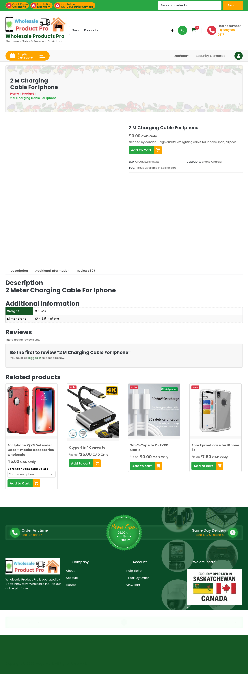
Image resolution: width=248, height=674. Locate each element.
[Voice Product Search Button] (172, 30)
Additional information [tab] (52, 271)
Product (28, 93)
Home (14, 93)
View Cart (133, 585)
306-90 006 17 (59, 535)
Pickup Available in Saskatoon (156, 168)
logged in (34, 358)
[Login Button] (238, 56)
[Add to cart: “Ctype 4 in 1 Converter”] (85, 463)
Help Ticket (134, 571)
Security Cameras (210, 55)
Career (71, 585)
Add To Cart (146, 150)
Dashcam (181, 55)
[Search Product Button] (182, 30)
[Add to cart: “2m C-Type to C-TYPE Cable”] (146, 466)
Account (72, 578)
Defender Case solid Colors (28, 469)
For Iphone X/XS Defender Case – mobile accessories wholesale (31, 450)
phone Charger (212, 162)
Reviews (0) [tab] (86, 271)
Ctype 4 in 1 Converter (88, 447)
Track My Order (137, 578)
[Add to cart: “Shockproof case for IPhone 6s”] (207, 466)
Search (233, 5)
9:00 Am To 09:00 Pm (177, 535)
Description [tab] (19, 271)
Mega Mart (44, 662)
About (70, 571)
